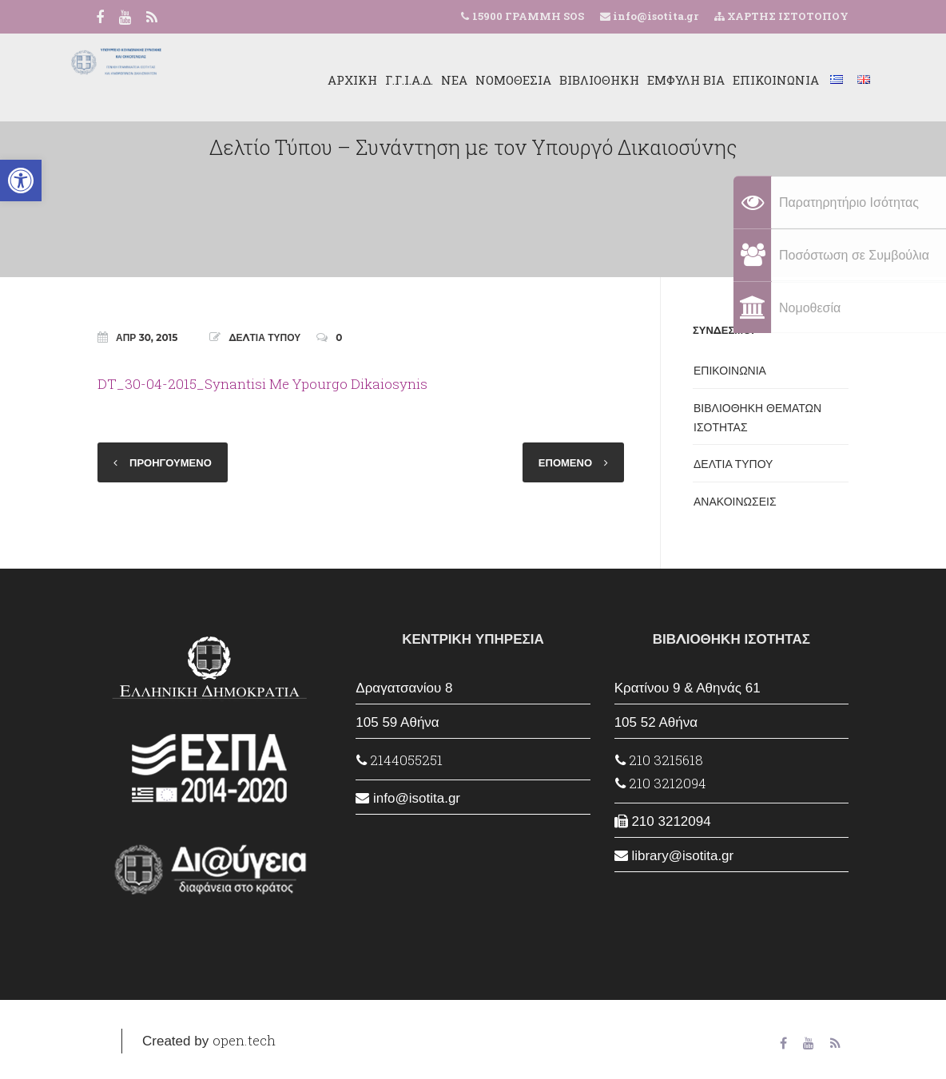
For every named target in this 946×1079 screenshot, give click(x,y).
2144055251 (399, 760)
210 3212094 (660, 783)
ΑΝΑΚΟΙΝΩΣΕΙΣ (735, 501)
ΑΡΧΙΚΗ (319, 80)
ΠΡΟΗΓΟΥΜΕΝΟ (170, 462)
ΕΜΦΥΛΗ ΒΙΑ (653, 80)
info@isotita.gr (654, 16)
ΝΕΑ (421, 80)
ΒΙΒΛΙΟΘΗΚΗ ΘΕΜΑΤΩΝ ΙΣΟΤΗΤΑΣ (757, 418)
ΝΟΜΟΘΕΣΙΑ (481, 80)
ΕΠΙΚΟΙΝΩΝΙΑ (743, 80)
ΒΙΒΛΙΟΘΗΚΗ (566, 80)
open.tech (244, 1040)
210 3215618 (659, 760)
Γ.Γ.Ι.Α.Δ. (376, 80)
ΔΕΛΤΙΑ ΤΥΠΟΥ (264, 337)
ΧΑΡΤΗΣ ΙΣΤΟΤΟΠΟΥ (781, 16)
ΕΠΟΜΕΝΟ (565, 462)
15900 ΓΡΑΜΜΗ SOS (528, 16)
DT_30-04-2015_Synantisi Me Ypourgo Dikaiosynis (262, 384)
